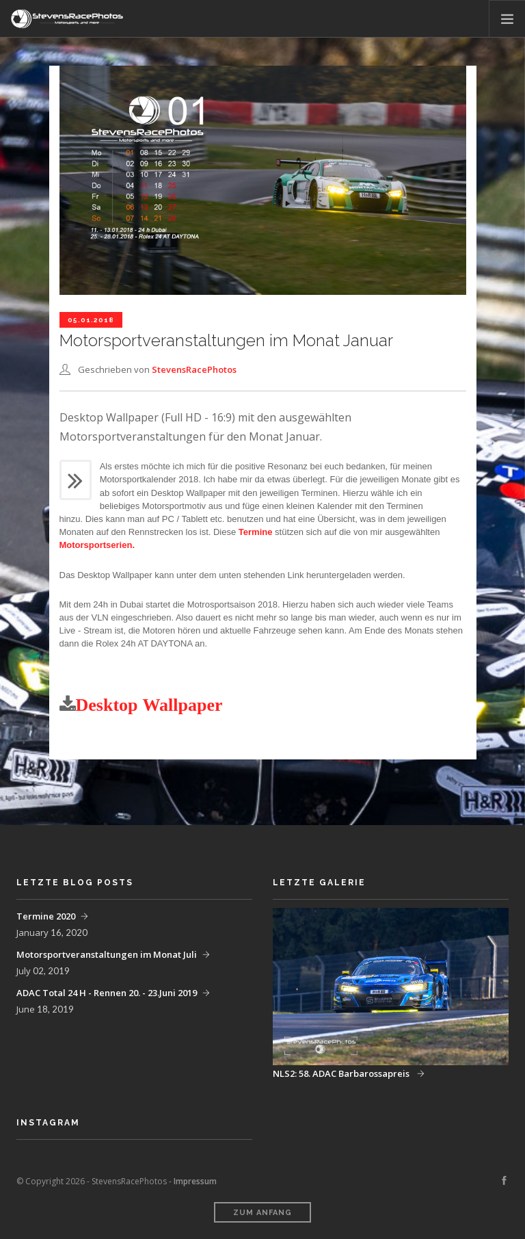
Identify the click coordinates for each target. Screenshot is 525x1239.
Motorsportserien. (97, 545)
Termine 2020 (45, 916)
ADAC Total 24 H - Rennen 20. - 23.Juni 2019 (106, 993)
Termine (256, 532)
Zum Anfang (262, 1212)
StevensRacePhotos (194, 369)
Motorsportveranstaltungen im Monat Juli (106, 954)
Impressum (195, 1181)
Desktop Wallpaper (149, 705)
